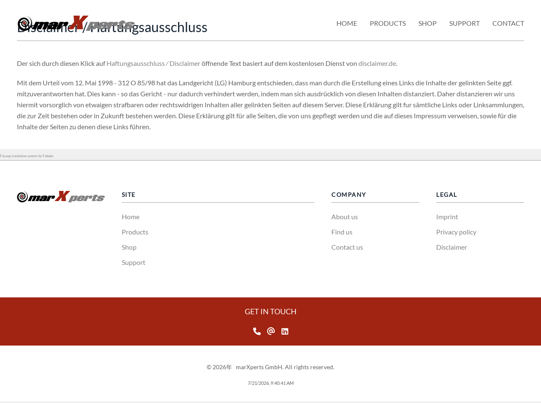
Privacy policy (456, 232)
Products (135, 232)
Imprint (447, 216)
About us (344, 216)
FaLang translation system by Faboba (26, 156)
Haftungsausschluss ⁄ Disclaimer (176, 63)
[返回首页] (76, 23)
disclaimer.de (399, 63)
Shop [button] (427, 23)
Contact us (347, 247)
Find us (341, 232)
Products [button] (388, 23)
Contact (508, 23)
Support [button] (464, 23)
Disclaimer (451, 247)
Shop (129, 247)
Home (346, 23)
